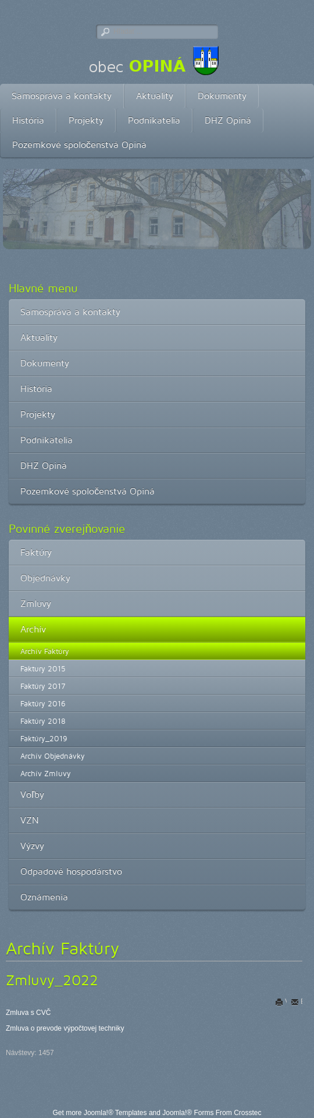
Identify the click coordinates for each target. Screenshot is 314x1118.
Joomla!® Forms (187, 1113)
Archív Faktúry (44, 651)
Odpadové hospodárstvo (71, 871)
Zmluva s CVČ (28, 1013)
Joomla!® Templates (115, 1113)
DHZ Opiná (228, 120)
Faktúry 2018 (43, 721)
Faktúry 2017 (42, 686)
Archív (33, 629)
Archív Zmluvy (45, 773)
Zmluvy (35, 603)
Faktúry (36, 552)
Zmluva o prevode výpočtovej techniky (65, 1028)
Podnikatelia (154, 120)
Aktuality (154, 95)
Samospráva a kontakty (62, 95)
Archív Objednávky (52, 755)
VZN (29, 820)
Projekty (86, 120)
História (28, 120)
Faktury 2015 (43, 668)
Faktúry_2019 (43, 738)
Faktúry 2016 (43, 703)
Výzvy (32, 845)
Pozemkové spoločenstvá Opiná (79, 144)
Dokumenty (222, 95)
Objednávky (45, 577)
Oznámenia (44, 897)
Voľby (32, 794)
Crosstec (247, 1113)
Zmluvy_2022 (52, 980)
